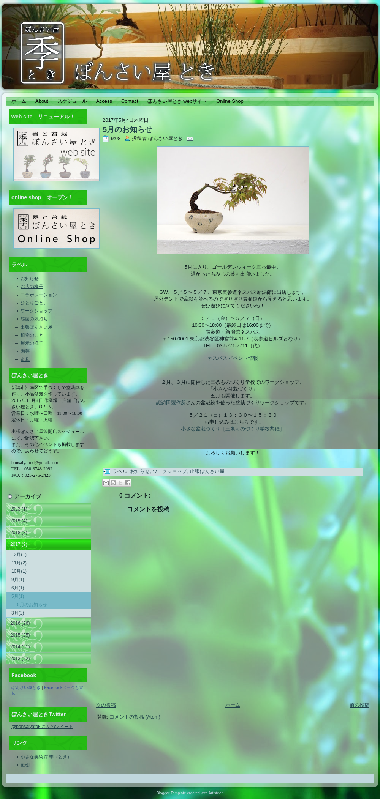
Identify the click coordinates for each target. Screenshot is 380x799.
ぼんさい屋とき (26, 687)
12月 (19, 554)
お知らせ (30, 278)
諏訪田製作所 (171, 402)
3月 (17, 613)
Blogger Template (171, 793)
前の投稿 (359, 705)
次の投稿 (106, 705)
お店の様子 (32, 286)
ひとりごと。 (34, 303)
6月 (17, 588)
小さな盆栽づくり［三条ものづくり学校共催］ (233, 429)
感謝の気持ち (34, 318)
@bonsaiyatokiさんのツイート (42, 726)
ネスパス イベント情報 (232, 358)
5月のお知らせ (32, 604)
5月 (17, 596)
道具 (25, 359)
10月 (19, 571)
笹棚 (25, 764)
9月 (17, 579)
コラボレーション (39, 295)
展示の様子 (32, 343)
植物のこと (32, 335)
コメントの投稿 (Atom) (134, 717)
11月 (19, 563)
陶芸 (25, 351)
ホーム (232, 705)
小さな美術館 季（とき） (46, 757)
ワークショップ (36, 311)
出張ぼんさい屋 (36, 327)
